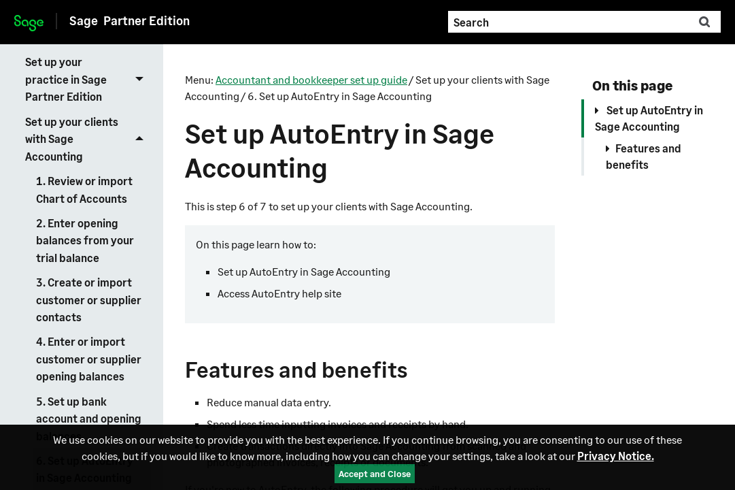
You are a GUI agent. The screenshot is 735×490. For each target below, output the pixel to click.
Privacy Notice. (615, 455)
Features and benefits (643, 156)
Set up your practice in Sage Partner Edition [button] (88, 79)
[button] (704, 22)
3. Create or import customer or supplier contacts (88, 299)
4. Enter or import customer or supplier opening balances (88, 358)
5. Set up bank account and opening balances (88, 418)
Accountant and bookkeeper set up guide (311, 79)
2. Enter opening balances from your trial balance (85, 240)
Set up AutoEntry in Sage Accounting (649, 118)
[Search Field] (584, 22)
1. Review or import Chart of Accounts (84, 189)
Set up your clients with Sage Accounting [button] (88, 138)
